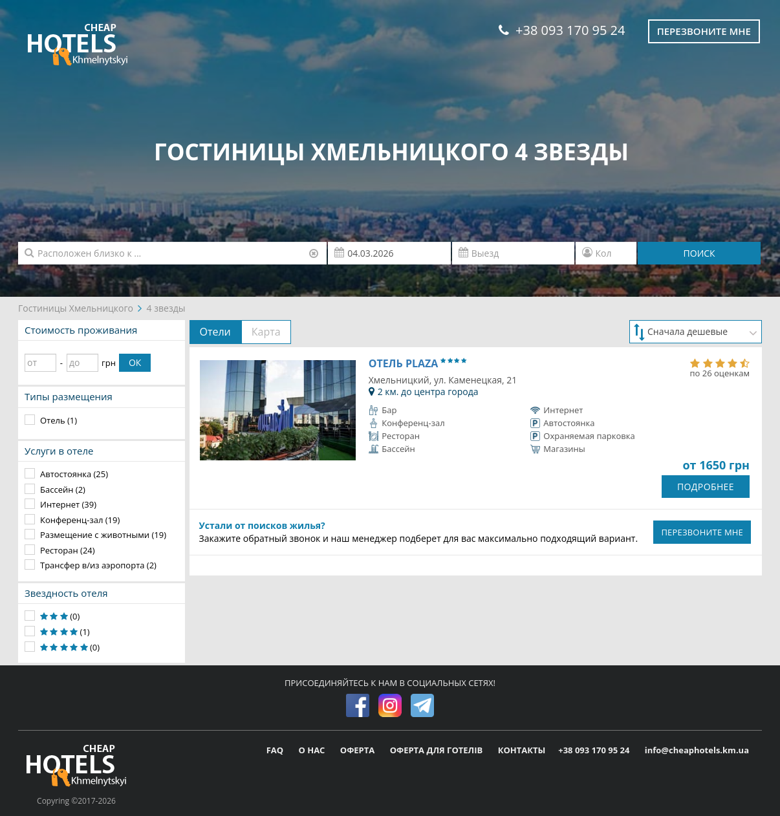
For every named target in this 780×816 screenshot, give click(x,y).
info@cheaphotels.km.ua (697, 750)
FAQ (276, 750)
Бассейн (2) (62, 489)
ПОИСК (699, 253)
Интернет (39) (68, 504)
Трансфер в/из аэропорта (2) (98, 565)
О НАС (312, 750)
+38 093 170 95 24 (562, 30)
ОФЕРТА (358, 750)
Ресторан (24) (67, 550)
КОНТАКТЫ (522, 750)
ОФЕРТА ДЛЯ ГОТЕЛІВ (437, 750)
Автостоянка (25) (74, 474)
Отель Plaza (417, 363)
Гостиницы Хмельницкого (75, 308)
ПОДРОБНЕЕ (705, 486)
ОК (135, 362)
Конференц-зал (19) (80, 520)
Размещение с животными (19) (103, 535)
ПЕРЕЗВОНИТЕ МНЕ (702, 532)
